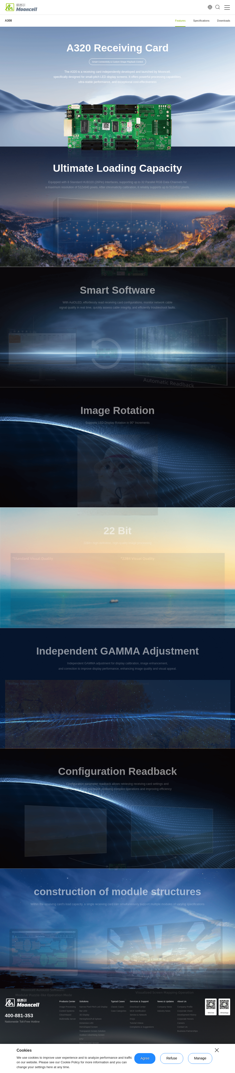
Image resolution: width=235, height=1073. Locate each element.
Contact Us (182, 1027)
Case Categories (118, 1011)
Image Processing (67, 1007)
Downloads (223, 20)
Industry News (163, 1011)
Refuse (171, 1058)
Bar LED (83, 1011)
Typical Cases (118, 1001)
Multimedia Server (67, 1019)
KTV (81, 1039)
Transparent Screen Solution (92, 1031)
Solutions (83, 1001)
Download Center (138, 1007)
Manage (200, 1058)
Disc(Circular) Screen (89, 1043)
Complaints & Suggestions (142, 1027)
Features (180, 20)
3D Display (84, 1015)
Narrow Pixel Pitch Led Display (93, 1007)
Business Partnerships (187, 1031)
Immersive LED (86, 1023)
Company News (164, 1007)
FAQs (132, 1019)
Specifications (201, 20)
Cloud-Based (65, 1015)
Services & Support (139, 1001)
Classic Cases (117, 1007)
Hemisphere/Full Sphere (90, 1019)
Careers (181, 1023)
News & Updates (165, 1001)
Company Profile (185, 1007)
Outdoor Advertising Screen (92, 1035)
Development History (187, 1015)
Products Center (67, 1001)
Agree (144, 1058)
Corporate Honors (185, 1019)
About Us (181, 1001)
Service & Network (138, 1015)
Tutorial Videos (136, 1023)
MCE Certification (138, 1011)
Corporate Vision (185, 1011)
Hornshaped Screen (88, 1027)
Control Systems (66, 1011)
